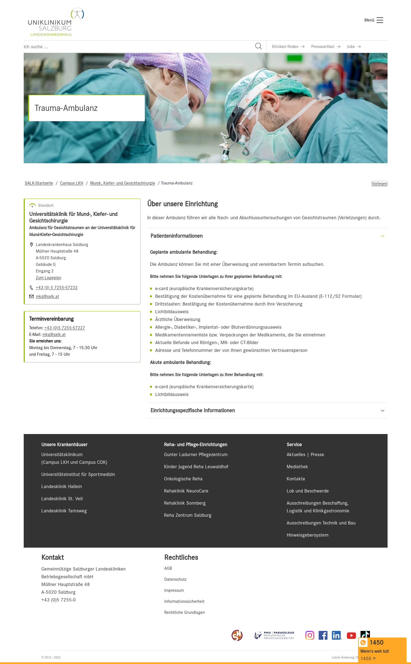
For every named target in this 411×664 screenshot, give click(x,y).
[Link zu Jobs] (354, 46)
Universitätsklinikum (62, 454)
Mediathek (297, 466)
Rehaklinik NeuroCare (186, 491)
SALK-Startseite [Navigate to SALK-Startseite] (39, 183)
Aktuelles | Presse (305, 454)
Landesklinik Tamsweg (64, 510)
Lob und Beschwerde (308, 491)
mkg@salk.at (54, 334)
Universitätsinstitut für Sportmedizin (78, 474)
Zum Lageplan (48, 277)
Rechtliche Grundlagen (184, 612)
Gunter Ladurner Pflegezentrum (196, 454)
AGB (168, 568)
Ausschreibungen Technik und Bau (321, 523)
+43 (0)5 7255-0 (58, 600)
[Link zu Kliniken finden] (288, 46)
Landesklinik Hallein (61, 486)
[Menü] (373, 20)
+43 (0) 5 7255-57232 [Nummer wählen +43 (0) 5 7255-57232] (57, 287)
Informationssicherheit (184, 601)
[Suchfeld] (145, 47)
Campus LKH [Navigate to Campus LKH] (71, 183)
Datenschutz (175, 579)
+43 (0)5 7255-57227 (64, 327)
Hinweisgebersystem (308, 535)
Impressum (174, 590)
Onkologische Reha (183, 478)
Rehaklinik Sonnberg (185, 503)
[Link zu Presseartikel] (325, 46)
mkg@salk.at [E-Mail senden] (47, 296)
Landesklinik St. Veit (62, 498)
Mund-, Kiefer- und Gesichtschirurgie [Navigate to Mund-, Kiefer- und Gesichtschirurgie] (122, 183)
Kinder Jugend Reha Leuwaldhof (196, 466)
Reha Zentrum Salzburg (187, 515)
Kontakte (296, 478)
